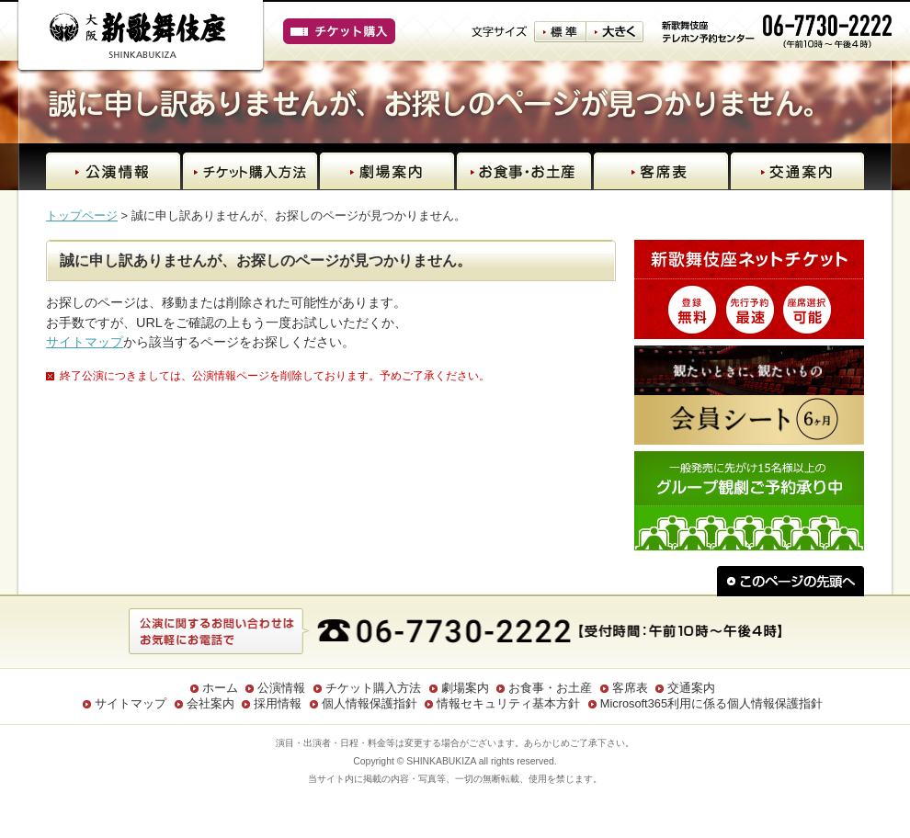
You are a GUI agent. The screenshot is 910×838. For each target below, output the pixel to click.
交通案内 (691, 688)
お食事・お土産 (550, 688)
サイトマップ (84, 341)
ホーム (220, 688)
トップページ (82, 215)
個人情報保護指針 (369, 703)
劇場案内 (465, 688)
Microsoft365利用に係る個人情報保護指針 (711, 703)
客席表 (630, 688)
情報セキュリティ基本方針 (508, 703)
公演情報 (281, 688)
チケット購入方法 (373, 688)
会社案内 (210, 703)
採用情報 (277, 703)
